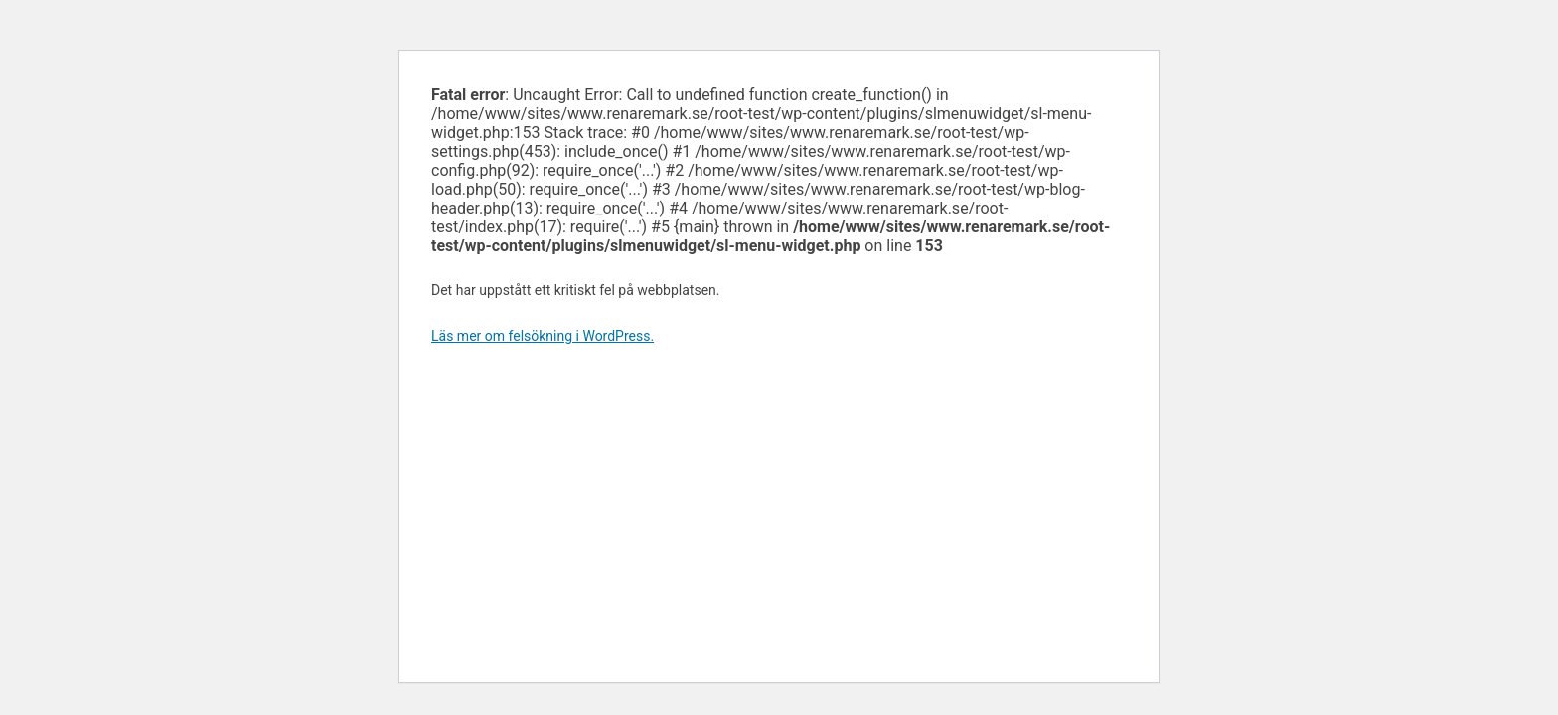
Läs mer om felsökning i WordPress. (542, 336)
